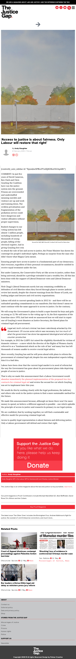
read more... (68, 487)
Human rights (6, 631)
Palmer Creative (56, 657)
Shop (3, 613)
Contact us (5, 604)
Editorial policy (7, 607)
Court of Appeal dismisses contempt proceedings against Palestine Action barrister (18, 553)
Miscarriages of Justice (51, 561)
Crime (3, 625)
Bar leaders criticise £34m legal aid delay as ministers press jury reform (18, 584)
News (31, 561)
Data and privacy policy (10, 610)
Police (3, 634)
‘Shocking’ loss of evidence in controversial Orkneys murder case (56, 552)
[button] (69, 8)
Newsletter (5, 643)
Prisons (4, 628)
